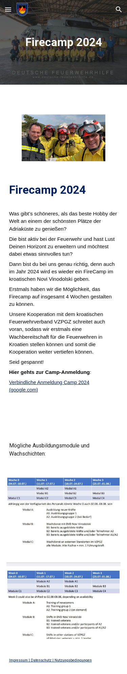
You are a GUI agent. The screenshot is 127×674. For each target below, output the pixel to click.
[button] (8, 9)
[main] (63, 42)
